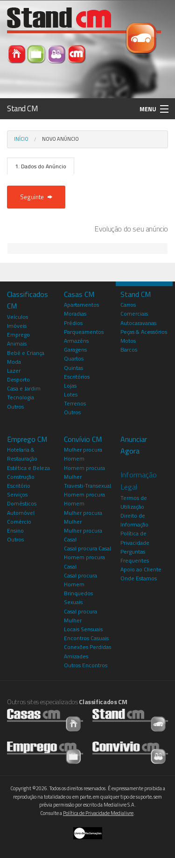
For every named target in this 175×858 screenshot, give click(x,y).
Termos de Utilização (133, 502)
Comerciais (134, 313)
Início (21, 139)
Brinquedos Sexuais (78, 597)
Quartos (74, 358)
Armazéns (76, 340)
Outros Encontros (85, 665)
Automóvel (21, 512)
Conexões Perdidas (87, 646)
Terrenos (75, 403)
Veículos (17, 316)
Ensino (15, 530)
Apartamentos (81, 304)
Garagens (75, 349)
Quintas (73, 367)
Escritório (18, 485)
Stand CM (22, 108)
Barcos (128, 349)
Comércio (19, 521)
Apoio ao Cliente (140, 569)
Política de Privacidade (134, 538)
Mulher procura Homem (83, 454)
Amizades (76, 656)
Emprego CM (27, 439)
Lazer (14, 370)
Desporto (18, 379)
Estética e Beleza (28, 467)
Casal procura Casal (87, 548)
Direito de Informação (134, 520)
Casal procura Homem (80, 580)
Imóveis (17, 325)
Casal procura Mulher (80, 616)
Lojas (70, 385)
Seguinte (36, 197)
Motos (128, 340)
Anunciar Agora (133, 445)
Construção (21, 476)
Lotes (70, 394)
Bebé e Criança (25, 352)
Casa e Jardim (24, 388)
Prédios (73, 322)
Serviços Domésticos (21, 499)
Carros (128, 304)
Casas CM (79, 294)
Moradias (75, 313)
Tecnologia (20, 397)
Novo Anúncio (60, 139)
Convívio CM (83, 439)
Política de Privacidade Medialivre (98, 813)
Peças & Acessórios (143, 331)
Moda (14, 361)
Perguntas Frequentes (134, 556)
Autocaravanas (138, 322)
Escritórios (77, 376)
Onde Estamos (138, 578)
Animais (17, 343)
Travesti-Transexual (87, 485)
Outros (15, 406)
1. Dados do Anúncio (40, 166)
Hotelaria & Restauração (22, 454)
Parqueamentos (84, 331)
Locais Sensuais (83, 629)
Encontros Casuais (86, 638)
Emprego (18, 334)
